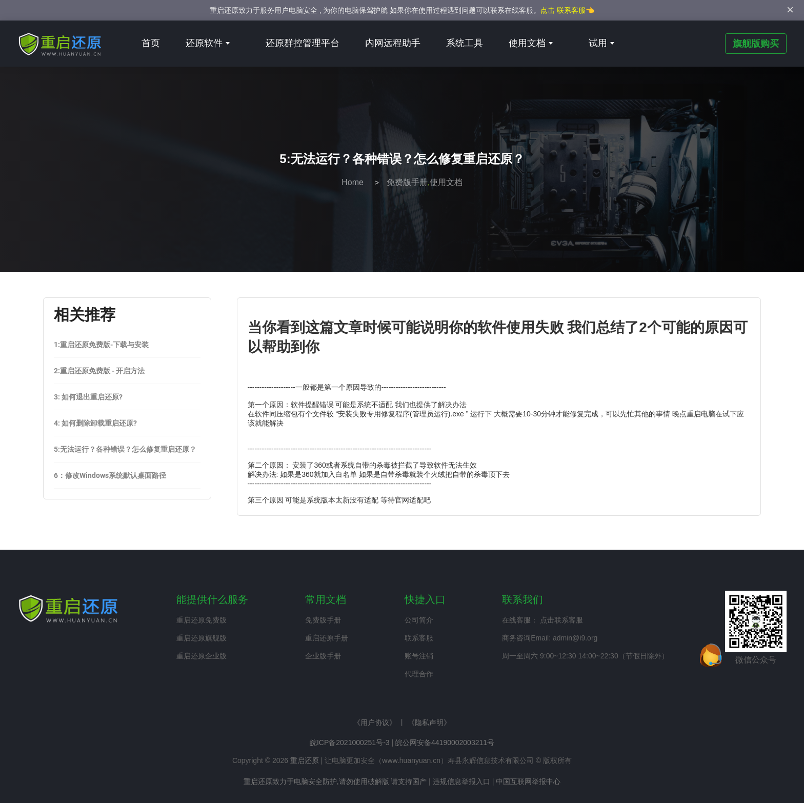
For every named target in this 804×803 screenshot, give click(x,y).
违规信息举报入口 (461, 781)
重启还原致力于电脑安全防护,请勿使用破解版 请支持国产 (335, 781)
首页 (151, 43)
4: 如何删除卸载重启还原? (95, 423)
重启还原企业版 (201, 656)
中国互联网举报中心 (528, 781)
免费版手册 (407, 182)
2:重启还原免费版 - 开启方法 (99, 371)
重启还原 (304, 760)
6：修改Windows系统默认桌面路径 (110, 475)
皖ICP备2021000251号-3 (350, 742)
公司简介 (419, 620)
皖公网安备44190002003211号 (444, 742)
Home (352, 182)
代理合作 (419, 674)
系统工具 (464, 43)
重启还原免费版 (201, 620)
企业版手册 (323, 656)
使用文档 (531, 43)
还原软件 (208, 43)
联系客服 (419, 638)
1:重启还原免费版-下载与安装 (101, 344)
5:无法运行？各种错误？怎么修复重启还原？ (125, 449)
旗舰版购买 (756, 43)
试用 (601, 43)
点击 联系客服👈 (567, 10)
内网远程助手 (392, 43)
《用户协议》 (374, 722)
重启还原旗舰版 (201, 638)
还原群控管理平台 (302, 43)
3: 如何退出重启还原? (88, 397)
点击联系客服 (561, 620)
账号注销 (419, 656)
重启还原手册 (326, 638)
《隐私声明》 (429, 722)
